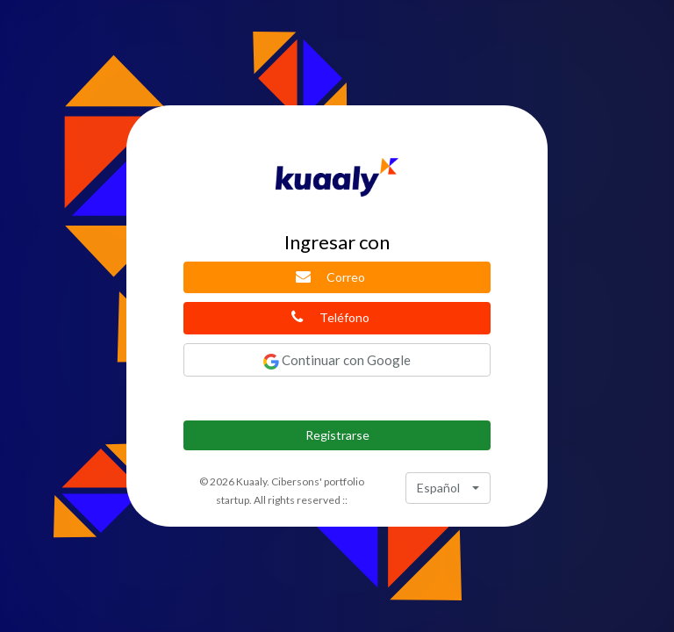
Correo (330, 276)
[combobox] (448, 488)
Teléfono (330, 317)
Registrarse (337, 434)
